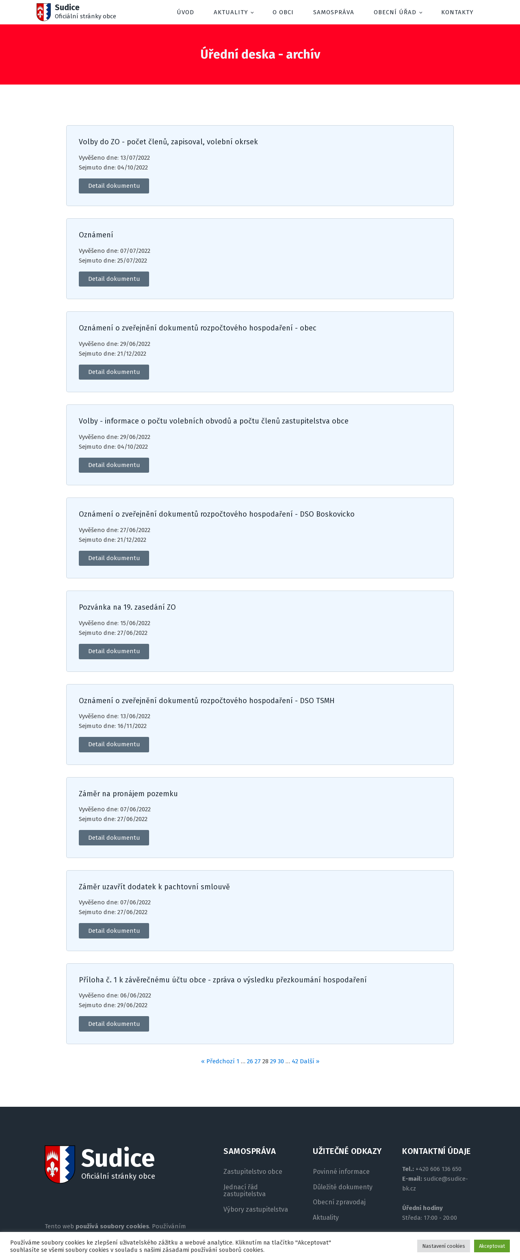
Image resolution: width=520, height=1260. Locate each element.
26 (250, 1061)
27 (258, 1061)
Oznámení (96, 235)
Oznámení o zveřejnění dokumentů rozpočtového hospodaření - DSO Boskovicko (217, 514)
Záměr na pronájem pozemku (128, 794)
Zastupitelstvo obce (252, 1171)
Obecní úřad (395, 12)
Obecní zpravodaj (339, 1202)
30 (281, 1061)
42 (295, 1061)
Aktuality (231, 12)
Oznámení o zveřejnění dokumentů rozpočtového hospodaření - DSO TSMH (207, 701)
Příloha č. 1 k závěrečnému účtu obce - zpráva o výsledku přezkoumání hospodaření (223, 980)
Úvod (185, 12)
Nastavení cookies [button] (443, 1246)
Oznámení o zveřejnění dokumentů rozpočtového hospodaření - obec (197, 328)
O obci (283, 12)
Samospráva (333, 12)
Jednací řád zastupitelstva (244, 1191)
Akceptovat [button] (492, 1246)
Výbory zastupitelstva (255, 1209)
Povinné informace (341, 1171)
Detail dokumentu (114, 185)
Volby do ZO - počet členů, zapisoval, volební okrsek (168, 142)
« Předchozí (218, 1061)
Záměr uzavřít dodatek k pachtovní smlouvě (154, 887)
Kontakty (457, 12)
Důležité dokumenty (343, 1187)
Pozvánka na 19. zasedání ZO (127, 607)
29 (273, 1061)
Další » (309, 1061)
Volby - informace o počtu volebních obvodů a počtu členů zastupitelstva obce (214, 421)
